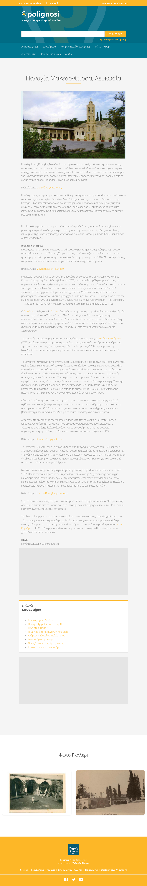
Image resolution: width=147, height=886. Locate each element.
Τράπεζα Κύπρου (81, 863)
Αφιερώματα (28, 54)
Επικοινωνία (91, 869)
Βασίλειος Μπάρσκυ (110, 338)
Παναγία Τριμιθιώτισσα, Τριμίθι (45, 624)
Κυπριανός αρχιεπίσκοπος (50, 439)
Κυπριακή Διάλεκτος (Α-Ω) (75, 46)
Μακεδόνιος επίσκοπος (49, 187)
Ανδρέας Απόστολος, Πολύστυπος (46, 635)
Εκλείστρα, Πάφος (38, 627)
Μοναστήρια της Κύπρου (50, 268)
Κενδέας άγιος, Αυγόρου (41, 620)
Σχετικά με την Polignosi (31, 3)
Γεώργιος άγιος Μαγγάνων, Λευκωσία (48, 631)
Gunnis (55, 311)
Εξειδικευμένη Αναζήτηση (113, 39)
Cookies (24, 869)
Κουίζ (67, 54)
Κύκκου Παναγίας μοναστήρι (52, 493)
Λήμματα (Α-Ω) (29, 46)
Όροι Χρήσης (37, 869)
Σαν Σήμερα (49, 46)
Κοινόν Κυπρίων (49, 54)
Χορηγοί (54, 3)
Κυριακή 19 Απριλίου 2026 (115, 3)
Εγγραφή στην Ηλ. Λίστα (70, 869)
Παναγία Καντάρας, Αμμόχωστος (46, 643)
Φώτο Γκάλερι (102, 46)
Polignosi (64, 859)
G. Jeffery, (29, 311)
